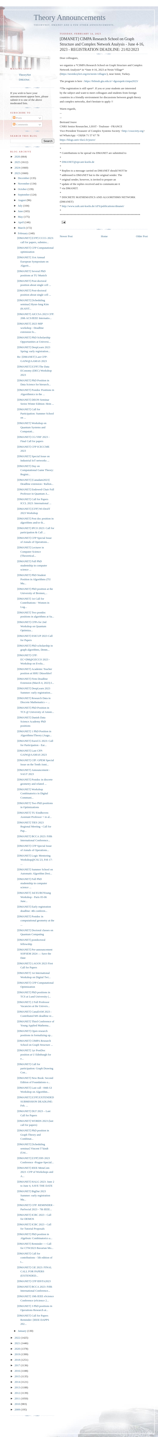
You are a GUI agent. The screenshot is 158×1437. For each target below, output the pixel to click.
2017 (18, 1365)
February (23, 233)
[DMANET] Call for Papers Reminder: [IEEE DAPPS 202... (33, 1319)
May (21, 216)
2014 (18, 1381)
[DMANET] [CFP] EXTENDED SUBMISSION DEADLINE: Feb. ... (35, 1101)
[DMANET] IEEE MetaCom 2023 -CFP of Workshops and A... (35, 1172)
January (22, 1330)
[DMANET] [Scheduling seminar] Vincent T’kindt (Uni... (32, 1148)
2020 (18, 1348)
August (22, 200)
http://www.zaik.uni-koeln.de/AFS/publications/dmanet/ (93, 206)
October (23, 189)
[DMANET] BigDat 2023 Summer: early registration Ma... (33, 1195)
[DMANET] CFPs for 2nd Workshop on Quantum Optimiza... (31, 626)
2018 (18, 1359)
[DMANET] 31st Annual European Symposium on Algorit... (32, 261)
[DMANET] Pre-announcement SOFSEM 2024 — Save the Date (34, 953)
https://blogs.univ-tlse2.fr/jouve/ (78, 139)
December (24, 178)
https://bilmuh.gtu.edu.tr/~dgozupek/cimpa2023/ (111, 81)
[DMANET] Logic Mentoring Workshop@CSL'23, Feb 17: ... (34, 859)
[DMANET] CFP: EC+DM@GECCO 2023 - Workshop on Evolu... (33, 659)
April (21, 222)
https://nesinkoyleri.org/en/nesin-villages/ (84, 73)
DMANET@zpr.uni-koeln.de (78, 161)
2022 (18, 1337)
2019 (18, 1354)
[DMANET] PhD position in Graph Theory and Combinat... (33, 1134)
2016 (18, 1370)
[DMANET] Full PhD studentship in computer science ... (32, 565)
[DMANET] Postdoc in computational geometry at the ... (35, 920)
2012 (18, 1392)
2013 (18, 1387)
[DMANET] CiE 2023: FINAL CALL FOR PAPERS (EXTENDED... (34, 1271)
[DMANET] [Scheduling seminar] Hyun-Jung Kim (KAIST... (33, 304)
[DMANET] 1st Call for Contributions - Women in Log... (33, 603)
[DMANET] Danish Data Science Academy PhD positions (31, 721)
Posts (17, 117)
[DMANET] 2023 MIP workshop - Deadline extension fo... (30, 327)
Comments (20, 124)
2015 (18, 1376)
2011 (18, 1398)
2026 (18, 156)
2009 (18, 1409)
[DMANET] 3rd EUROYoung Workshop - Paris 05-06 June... (34, 897)
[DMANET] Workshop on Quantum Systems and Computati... (31, 427)
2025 (18, 162)
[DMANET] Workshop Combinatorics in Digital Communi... (32, 793)
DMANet (24, 79)
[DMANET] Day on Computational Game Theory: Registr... (35, 470)
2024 (18, 167)
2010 (18, 1404)
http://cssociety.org (132, 130)
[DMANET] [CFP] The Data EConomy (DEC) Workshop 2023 (34, 370)
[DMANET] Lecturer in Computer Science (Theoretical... (30, 551)
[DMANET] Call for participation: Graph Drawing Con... (35, 1068)
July (20, 205)
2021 (18, 1343)
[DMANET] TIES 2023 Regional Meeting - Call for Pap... (34, 826)
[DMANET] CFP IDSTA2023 (34, 1281)
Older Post (142, 236)
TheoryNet (25, 74)
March (22, 227)
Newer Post (66, 236)
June (21, 211)
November (24, 183)
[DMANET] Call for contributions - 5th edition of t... (34, 1257)
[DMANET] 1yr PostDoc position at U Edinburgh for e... (34, 1054)
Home (104, 236)
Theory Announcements (69, 17)
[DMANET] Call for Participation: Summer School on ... (35, 413)
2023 (18, 173)
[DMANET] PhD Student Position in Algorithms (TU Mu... (34, 579)
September (24, 194)
